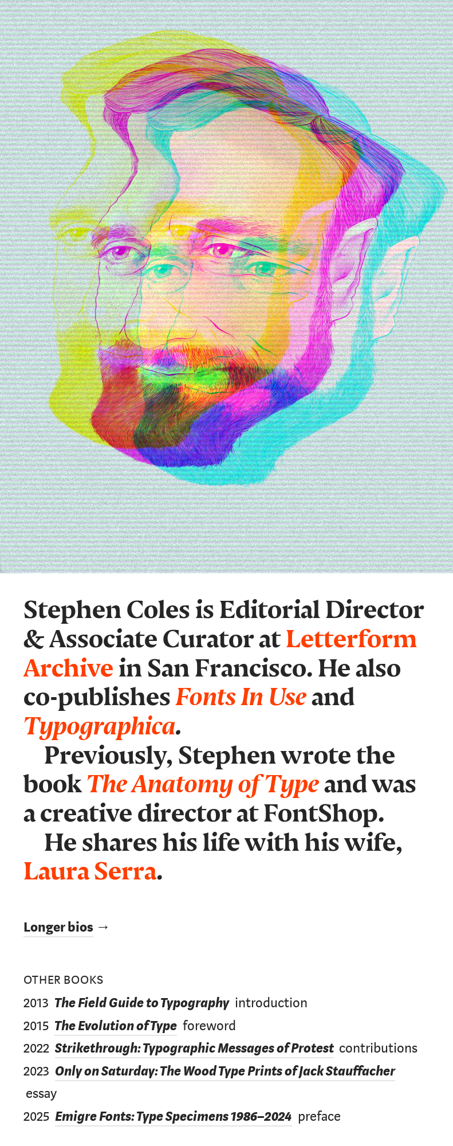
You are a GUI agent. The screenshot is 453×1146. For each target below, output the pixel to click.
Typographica (99, 726)
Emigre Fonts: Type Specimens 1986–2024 (173, 1116)
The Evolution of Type (115, 1026)
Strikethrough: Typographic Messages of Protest (194, 1048)
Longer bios (58, 927)
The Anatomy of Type (202, 784)
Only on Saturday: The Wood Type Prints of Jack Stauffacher (225, 1071)
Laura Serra (89, 871)
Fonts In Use (241, 697)
